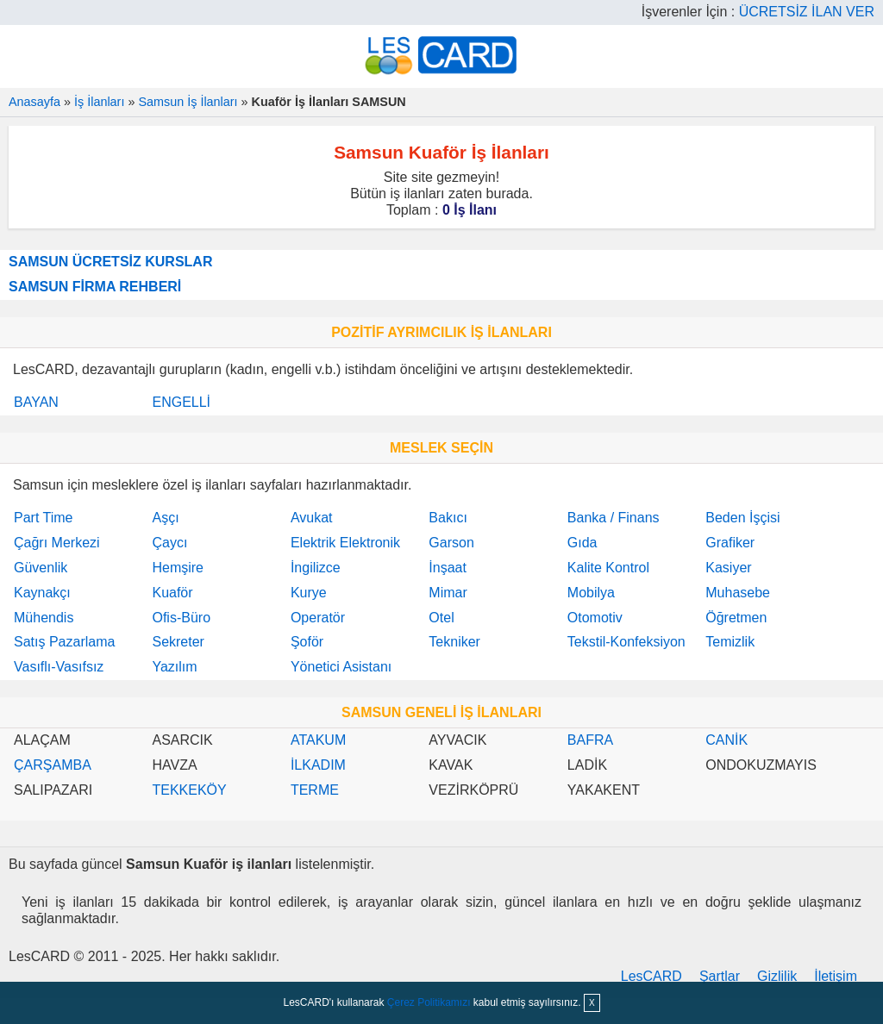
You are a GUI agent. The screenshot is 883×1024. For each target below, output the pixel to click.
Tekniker (454, 641)
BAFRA (590, 740)
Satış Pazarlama (64, 641)
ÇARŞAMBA (52, 765)
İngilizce (316, 567)
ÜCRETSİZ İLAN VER (806, 11)
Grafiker (730, 542)
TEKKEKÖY (189, 790)
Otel (441, 617)
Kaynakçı (42, 592)
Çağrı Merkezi (57, 542)
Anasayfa (34, 102)
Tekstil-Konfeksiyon (626, 641)
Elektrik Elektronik (345, 542)
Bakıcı (448, 517)
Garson (451, 542)
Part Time (43, 517)
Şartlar (719, 976)
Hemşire (178, 567)
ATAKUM (318, 740)
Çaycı (169, 542)
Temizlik (730, 641)
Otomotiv (595, 617)
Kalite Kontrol (608, 567)
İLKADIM (318, 765)
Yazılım (174, 666)
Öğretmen (736, 617)
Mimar (448, 592)
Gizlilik (777, 976)
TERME (315, 790)
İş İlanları (99, 102)
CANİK (726, 740)
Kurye (309, 592)
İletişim (835, 976)
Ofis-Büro (181, 617)
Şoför (307, 641)
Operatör (318, 617)
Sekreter (178, 641)
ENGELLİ (181, 402)
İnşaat (448, 567)
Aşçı (165, 517)
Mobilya (591, 592)
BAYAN (36, 402)
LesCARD (651, 976)
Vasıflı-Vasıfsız (58, 666)
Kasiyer (728, 567)
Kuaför (172, 592)
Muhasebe (737, 592)
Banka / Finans (613, 517)
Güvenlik (40, 567)
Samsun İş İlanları (187, 102)
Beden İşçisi (742, 517)
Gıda (582, 542)
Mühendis (43, 617)
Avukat (312, 517)
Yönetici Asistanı (341, 666)
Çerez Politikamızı (429, 1002)
